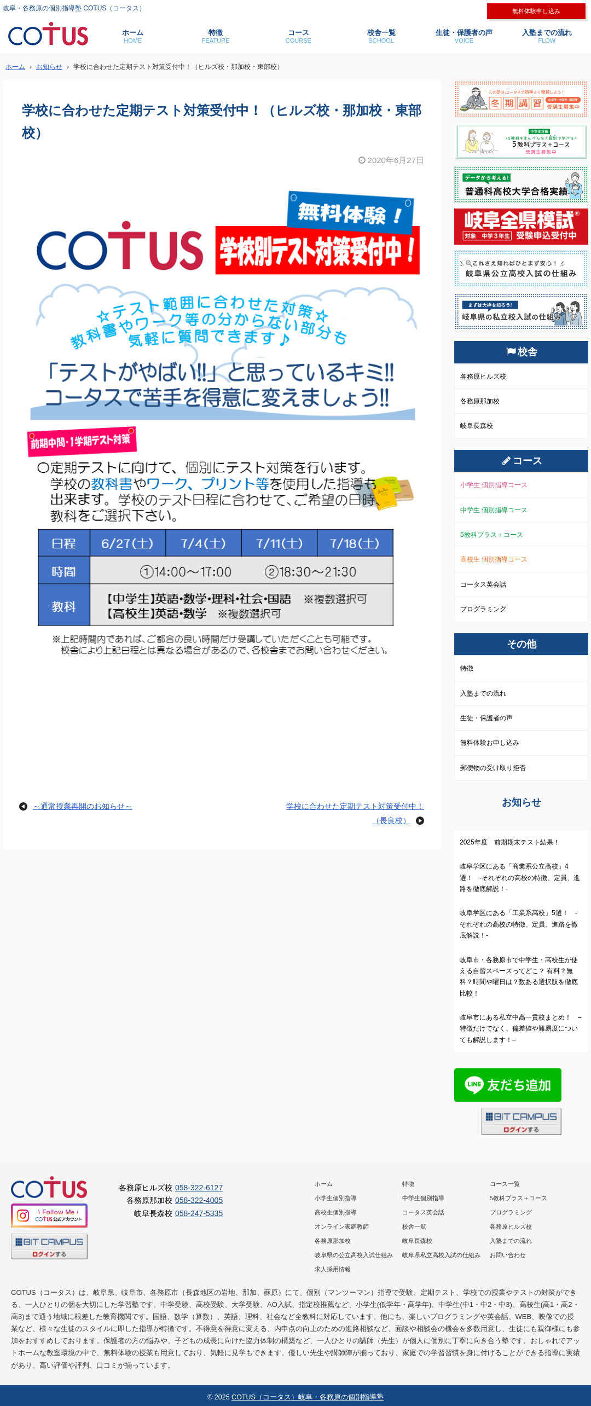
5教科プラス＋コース (491, 535)
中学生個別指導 (423, 1198)
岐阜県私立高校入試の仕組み (441, 1255)
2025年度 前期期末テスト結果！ (510, 842)
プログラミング (483, 609)
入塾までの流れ (547, 36)
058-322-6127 (199, 1187)
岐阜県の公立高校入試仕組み (354, 1255)
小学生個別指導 (336, 1198)
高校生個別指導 (336, 1212)
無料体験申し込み (536, 11)
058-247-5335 (199, 1213)
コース (298, 36)
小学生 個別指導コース (494, 485)
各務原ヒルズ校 (483, 376)
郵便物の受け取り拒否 (493, 768)
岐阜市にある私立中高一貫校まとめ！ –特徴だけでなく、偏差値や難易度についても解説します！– (521, 1029)
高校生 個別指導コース (494, 559)
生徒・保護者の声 (464, 36)
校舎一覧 (381, 36)
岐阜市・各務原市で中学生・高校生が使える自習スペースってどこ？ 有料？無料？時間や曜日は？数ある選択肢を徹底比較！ (519, 976)
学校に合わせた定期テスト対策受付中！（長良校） (355, 813)
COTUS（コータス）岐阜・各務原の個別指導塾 (307, 1397)
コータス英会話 (483, 584)
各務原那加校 (480, 401)
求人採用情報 (333, 1269)
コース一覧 (505, 1184)
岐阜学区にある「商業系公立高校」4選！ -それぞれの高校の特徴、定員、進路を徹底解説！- (520, 878)
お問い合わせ (508, 1255)
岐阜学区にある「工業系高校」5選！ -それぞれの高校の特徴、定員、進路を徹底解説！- (519, 924)
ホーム (133, 36)
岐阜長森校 (476, 426)
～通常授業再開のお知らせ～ (82, 806)
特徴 (215, 36)
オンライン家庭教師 (342, 1226)
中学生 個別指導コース (494, 510)
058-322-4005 (199, 1200)
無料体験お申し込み (489, 743)
